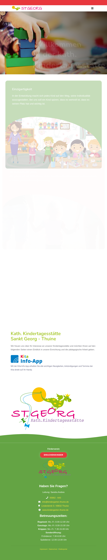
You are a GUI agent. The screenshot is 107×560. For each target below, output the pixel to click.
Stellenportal (63, 549)
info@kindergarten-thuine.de (55, 502)
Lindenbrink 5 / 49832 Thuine (55, 506)
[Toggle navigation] (92, 8)
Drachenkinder (53, 455)
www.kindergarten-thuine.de (55, 510)
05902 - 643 (55, 498)
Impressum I (44, 549)
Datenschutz (53, 549)
